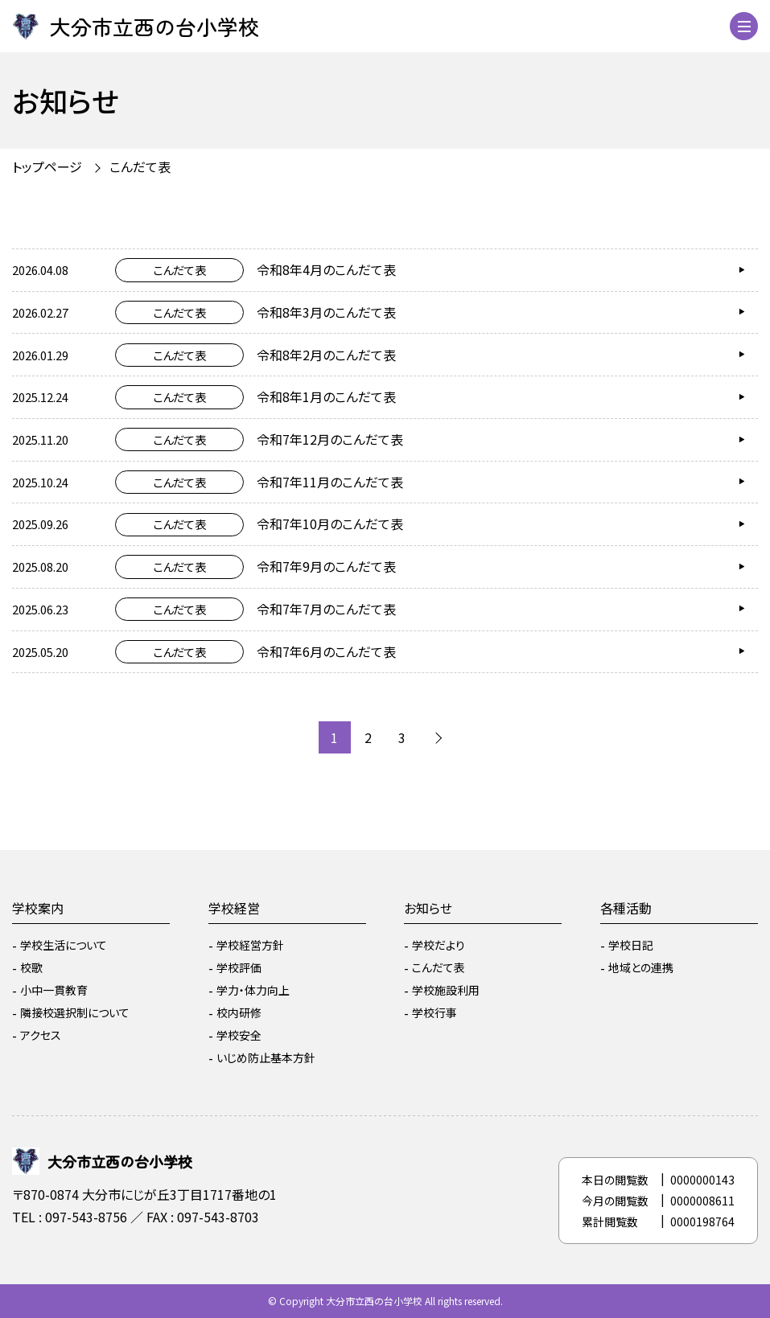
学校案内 (38, 908)
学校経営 (234, 908)
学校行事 (434, 1012)
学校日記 (630, 945)
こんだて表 (140, 166)
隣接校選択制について (75, 1012)
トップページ (47, 166)
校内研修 (238, 1012)
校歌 (31, 967)
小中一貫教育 (54, 990)
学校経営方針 (250, 945)
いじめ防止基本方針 (265, 1057)
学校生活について (63, 945)
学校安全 (238, 1035)
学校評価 (238, 967)
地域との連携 (640, 967)
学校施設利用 (446, 990)
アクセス (40, 1035)
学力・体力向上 (253, 990)
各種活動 (626, 908)
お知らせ (428, 908)
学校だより (438, 945)
